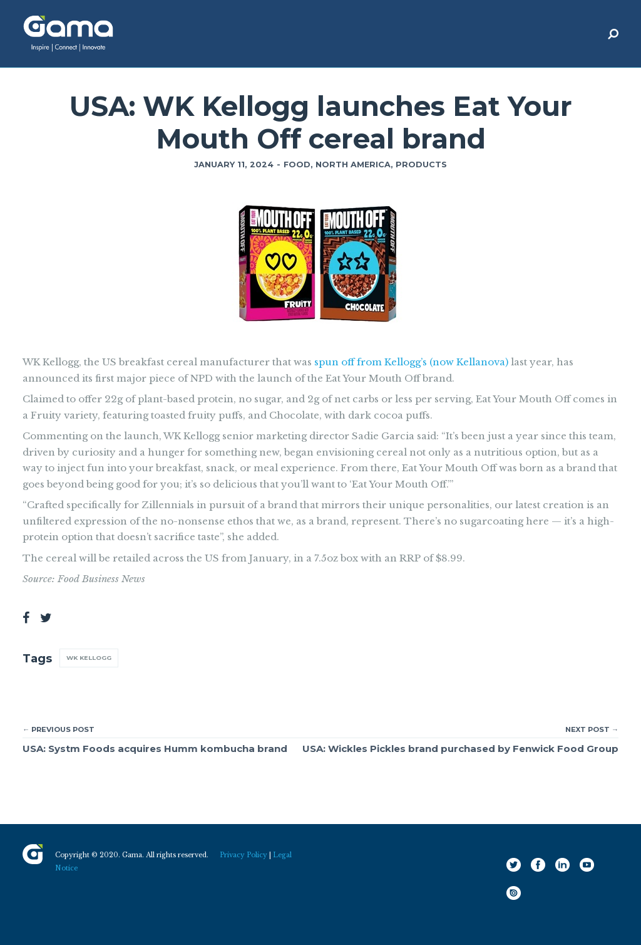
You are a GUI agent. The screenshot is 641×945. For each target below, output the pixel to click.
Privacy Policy (243, 855)
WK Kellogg (88, 657)
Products (421, 164)
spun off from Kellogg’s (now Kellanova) (411, 362)
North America (353, 164)
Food (297, 164)
